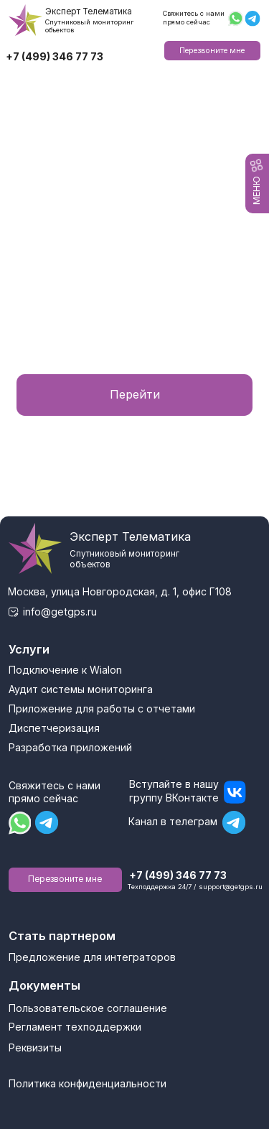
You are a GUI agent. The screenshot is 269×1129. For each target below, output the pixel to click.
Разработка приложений (70, 747)
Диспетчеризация (54, 728)
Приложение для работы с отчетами (102, 708)
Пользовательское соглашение (88, 1008)
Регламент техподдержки (75, 1027)
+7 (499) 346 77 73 (54, 56)
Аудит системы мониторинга (81, 689)
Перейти (135, 394)
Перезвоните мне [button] (212, 50)
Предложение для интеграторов (92, 957)
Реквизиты (35, 1047)
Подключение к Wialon (65, 670)
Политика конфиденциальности (87, 1083)
